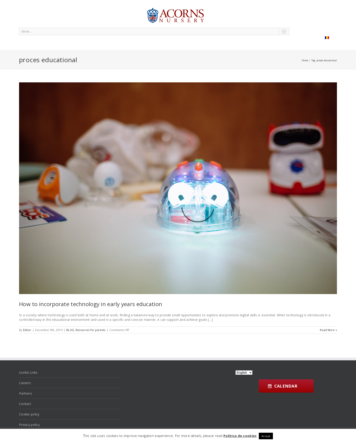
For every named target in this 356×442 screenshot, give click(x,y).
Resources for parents (91, 330)
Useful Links (28, 372)
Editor (27, 330)
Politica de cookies (240, 435)
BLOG (70, 330)
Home (305, 60)
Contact (25, 404)
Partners (25, 393)
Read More (327, 330)
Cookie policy (29, 414)
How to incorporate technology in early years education (90, 304)
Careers (25, 383)
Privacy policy (29, 424)
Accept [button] (266, 436)
